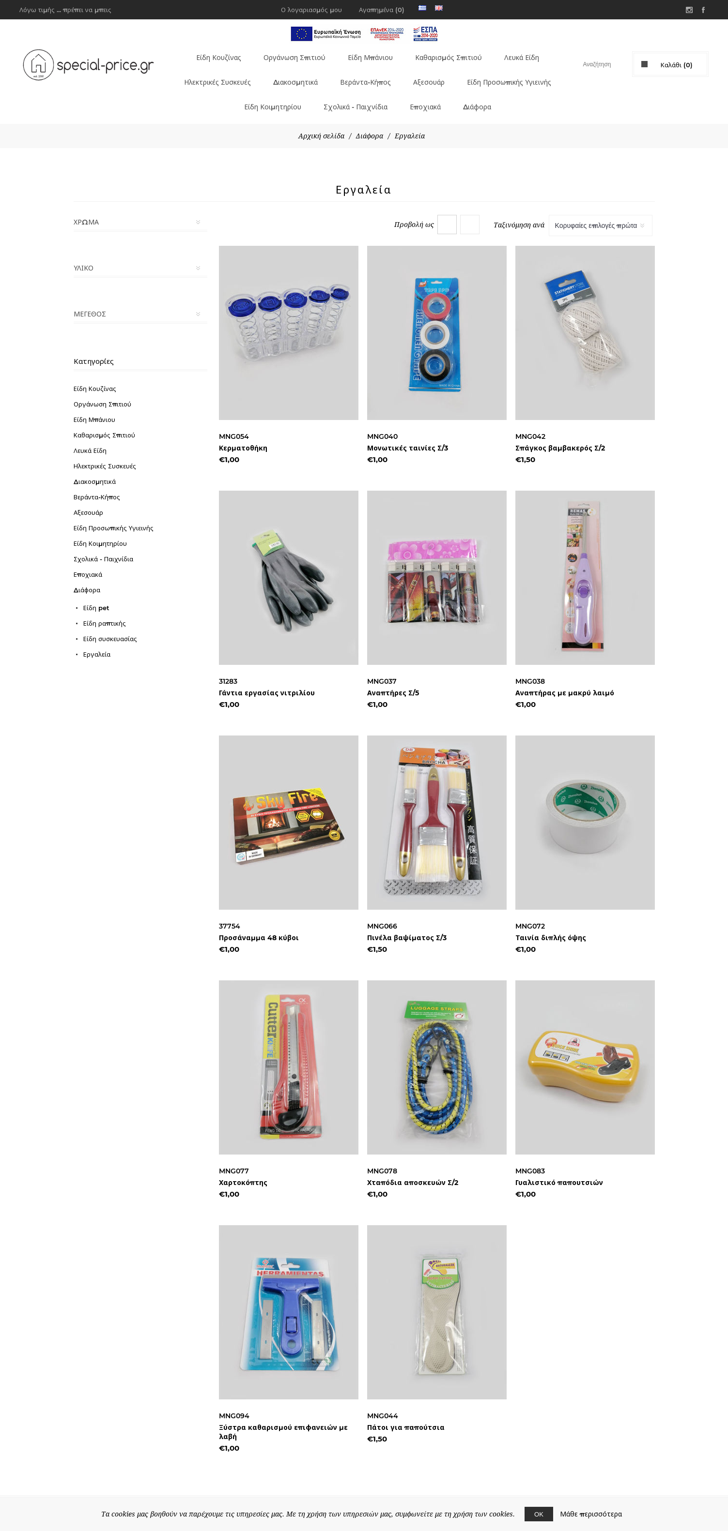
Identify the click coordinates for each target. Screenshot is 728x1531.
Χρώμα (86, 204)
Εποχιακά (482, 92)
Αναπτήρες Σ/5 (393, 675)
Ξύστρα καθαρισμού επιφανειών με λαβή (283, 1415)
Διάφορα (535, 92)
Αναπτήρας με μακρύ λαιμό (564, 675)
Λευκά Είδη (522, 54)
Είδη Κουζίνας (210, 54)
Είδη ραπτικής (104, 606)
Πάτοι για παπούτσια (406, 1410)
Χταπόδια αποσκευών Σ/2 (412, 1165)
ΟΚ (538, 1514)
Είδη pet (96, 590)
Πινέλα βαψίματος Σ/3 (407, 920)
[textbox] (588, 64)
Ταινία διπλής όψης (550, 920)
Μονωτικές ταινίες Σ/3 (407, 430)
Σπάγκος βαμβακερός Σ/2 (560, 430)
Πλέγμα (447, 207)
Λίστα (470, 207)
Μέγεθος (90, 296)
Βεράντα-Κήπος (420, 73)
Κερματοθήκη (243, 430)
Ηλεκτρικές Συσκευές (263, 73)
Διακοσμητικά (348, 73)
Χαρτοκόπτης (243, 1165)
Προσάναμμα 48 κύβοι (259, 920)
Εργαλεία (96, 637)
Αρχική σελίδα (321, 118)
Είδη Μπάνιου (366, 54)
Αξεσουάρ (485, 73)
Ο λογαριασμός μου (311, 10)
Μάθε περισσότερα (591, 1514)
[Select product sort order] (600, 208)
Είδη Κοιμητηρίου (321, 92)
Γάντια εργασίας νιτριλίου (267, 675)
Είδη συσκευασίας (110, 621)
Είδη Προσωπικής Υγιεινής (224, 92)
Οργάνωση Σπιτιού (289, 54)
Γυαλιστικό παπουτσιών (559, 1165)
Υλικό (83, 250)
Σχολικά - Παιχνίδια (408, 92)
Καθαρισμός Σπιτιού (447, 54)
